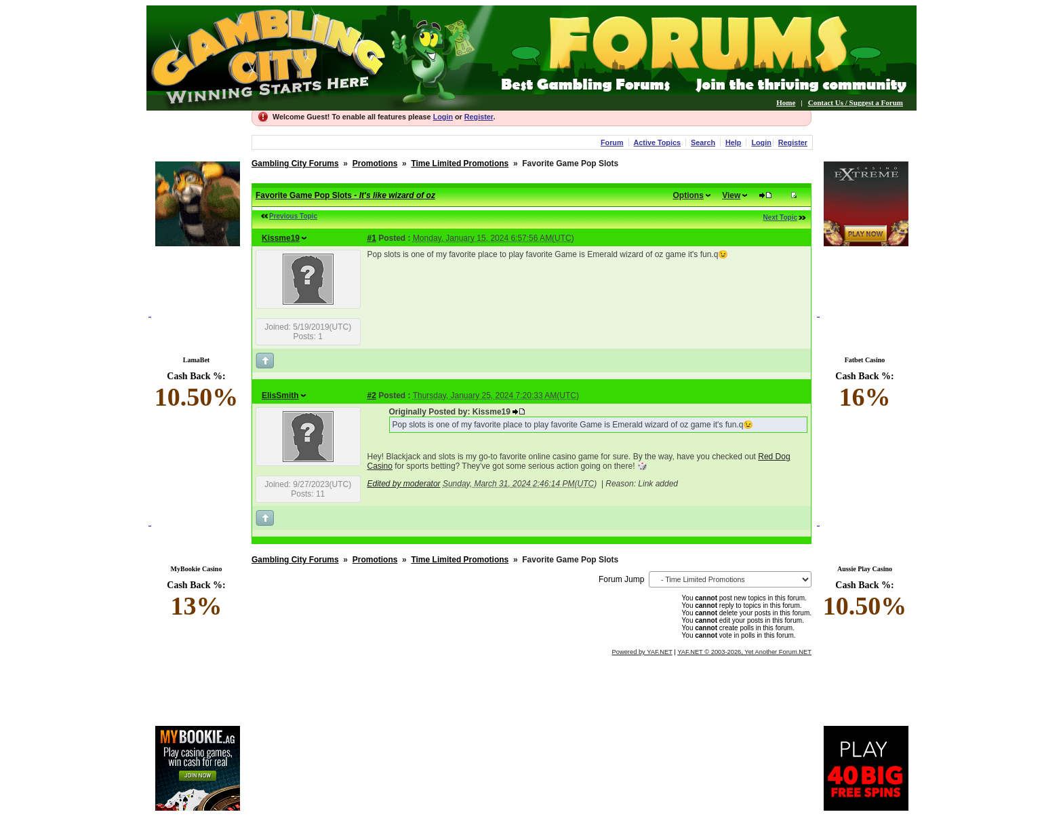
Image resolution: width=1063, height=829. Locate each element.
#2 (371, 395)
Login (443, 117)
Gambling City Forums (295, 163)
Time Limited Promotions (459, 163)
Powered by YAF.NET (642, 652)
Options (688, 195)
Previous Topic (293, 216)
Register (479, 117)
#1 (371, 238)
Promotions (375, 163)
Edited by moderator (404, 483)
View (731, 195)
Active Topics (657, 142)
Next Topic (780, 217)
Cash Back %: (196, 391)
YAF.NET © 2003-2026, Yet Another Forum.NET (744, 652)
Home (785, 102)
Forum (612, 142)
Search (703, 142)
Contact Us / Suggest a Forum (855, 102)
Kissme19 (281, 238)
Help (733, 142)
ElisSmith (280, 395)
